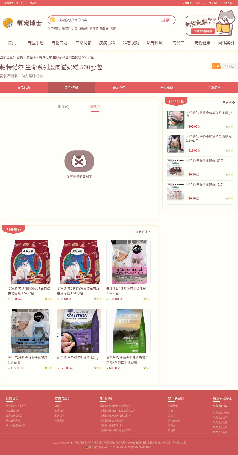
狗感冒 (94, 28)
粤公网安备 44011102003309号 (106, 447)
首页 (12, 43)
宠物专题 (59, 43)
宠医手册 (36, 43)
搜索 (165, 20)
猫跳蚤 (171, 430)
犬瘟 (74, 28)
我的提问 (59, 415)
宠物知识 (166, 87)
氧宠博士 (173, 405)
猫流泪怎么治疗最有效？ (113, 420)
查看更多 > (143, 232)
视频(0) (95, 106)
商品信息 (23, 87)
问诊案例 (226, 43)
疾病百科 (107, 43)
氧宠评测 (155, 43)
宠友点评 (119, 87)
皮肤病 (83, 28)
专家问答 (83, 43)
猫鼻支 (104, 28)
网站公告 (200, 3)
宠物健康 (202, 43)
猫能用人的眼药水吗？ (111, 425)
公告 (57, 405)
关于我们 (214, 3)
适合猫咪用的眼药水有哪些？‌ (115, 405)
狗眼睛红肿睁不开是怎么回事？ (116, 430)
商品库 (178, 43)
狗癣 (113, 28)
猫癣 (170, 415)
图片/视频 (71, 87)
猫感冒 (65, 28)
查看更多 (229, 102)
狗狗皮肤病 (174, 420)
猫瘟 (170, 410)
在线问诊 (59, 410)
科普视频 (131, 43)
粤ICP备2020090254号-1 (138, 447)
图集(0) (63, 106)
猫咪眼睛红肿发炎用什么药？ (115, 415)
